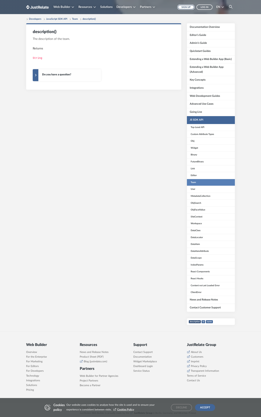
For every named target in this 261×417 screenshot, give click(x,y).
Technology (32, 376)
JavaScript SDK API (56, 19)
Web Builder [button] (61, 6)
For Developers (35, 371)
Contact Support (143, 352)
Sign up (185, 7)
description (195, 322)
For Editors (32, 366)
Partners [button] (145, 6)
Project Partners (89, 380)
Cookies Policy (125, 409)
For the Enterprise (36, 357)
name (209, 322)
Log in (204, 7)
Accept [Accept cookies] (205, 407)
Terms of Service (196, 376)
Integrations (33, 380)
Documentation (142, 357)
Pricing (30, 390)
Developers (35, 19)
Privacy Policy (199, 366)
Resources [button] (85, 6)
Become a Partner (90, 385)
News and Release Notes (94, 352)
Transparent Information (205, 371)
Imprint (195, 361)
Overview (31, 352)
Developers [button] (124, 6)
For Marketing (34, 361)
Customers (197, 357)
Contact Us (193, 380)
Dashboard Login (143, 366)
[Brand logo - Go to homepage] (37, 7)
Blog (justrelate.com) (95, 361)
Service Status (141, 371)
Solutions (106, 6)
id (203, 322)
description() (89, 19)
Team (75, 19)
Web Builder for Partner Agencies (99, 376)
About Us (196, 352)
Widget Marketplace (145, 361)
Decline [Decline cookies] (181, 407)
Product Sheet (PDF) (92, 357)
